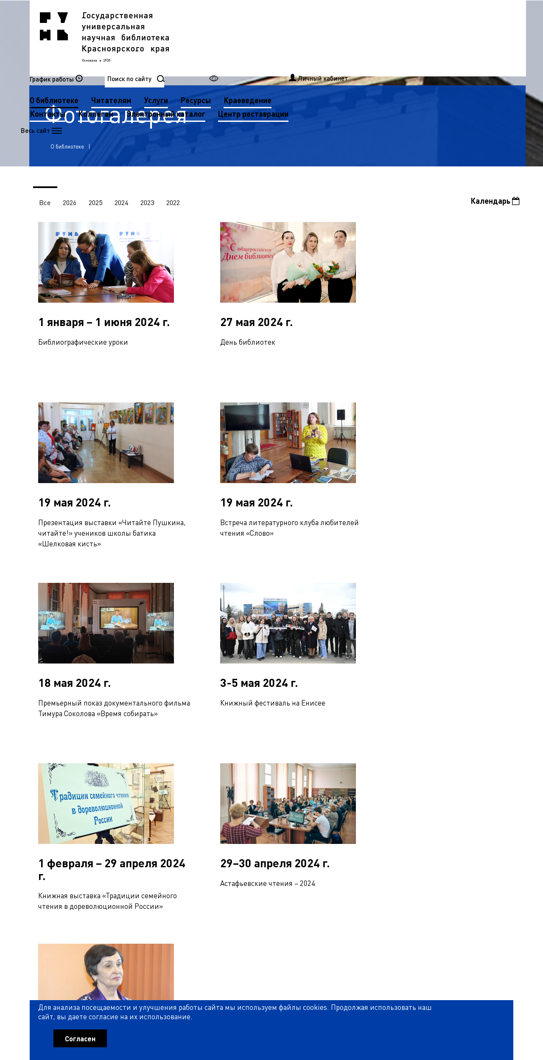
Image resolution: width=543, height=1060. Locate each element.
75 (110, 814)
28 (388, 778)
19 (262, 778)
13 (178, 778)
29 (402, 778)
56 (318, 796)
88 (292, 814)
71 (54, 814)
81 (194, 814)
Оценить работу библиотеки (471, 1011)
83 (222, 814)
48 (206, 796)
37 (52, 796)
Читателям (281, 37)
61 (388, 796)
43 (136, 796)
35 (486, 778)
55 (304, 796)
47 (192, 796)
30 (416, 778)
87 (278, 814)
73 (82, 814)
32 (444, 778)
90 (320, 814)
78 (152, 814)
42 (122, 796)
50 (234, 796)
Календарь (495, 203)
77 (138, 814)
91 (334, 814)
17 (234, 778)
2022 (175, 204)
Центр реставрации (234, 65)
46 (178, 796)
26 (360, 778)
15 (206, 778)
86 (264, 814)
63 (416, 796)
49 (220, 796)
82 (208, 814)
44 (150, 796)
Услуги (326, 37)
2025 (97, 204)
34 (472, 778)
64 (430, 796)
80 (180, 814)
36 (500, 778)
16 (220, 778)
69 (500, 796)
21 (290, 778)
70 (40, 814)
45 (164, 796)
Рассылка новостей (349, 928)
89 (306, 814)
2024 (123, 204)
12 (164, 778)
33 (458, 778)
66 (458, 796)
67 (472, 796)
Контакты (217, 51)
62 (402, 796)
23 (318, 778)
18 (248, 778)
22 (304, 778)
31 (430, 778)
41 (108, 796)
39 (80, 796)
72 (68, 814)
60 (374, 796)
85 (250, 814)
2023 (149, 204)
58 (346, 796)
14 (192, 778)
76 (124, 814)
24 (332, 778)
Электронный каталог (335, 51)
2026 (70, 204)
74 (96, 814)
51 (248, 796)
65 (444, 796)
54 (290, 796)
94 (376, 814)
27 (374, 778)
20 (276, 778)
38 (66, 796)
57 (332, 796)
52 (262, 796)
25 (346, 778)
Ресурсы (365, 37)
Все (45, 204)
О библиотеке (223, 37)
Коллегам (265, 51)
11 (150, 778)
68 (486, 796)
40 (94, 796)
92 (348, 814)
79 (166, 814)
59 (360, 796)
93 (362, 814)
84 (236, 814)
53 (276, 796)
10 (136, 778)
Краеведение (417, 37)
